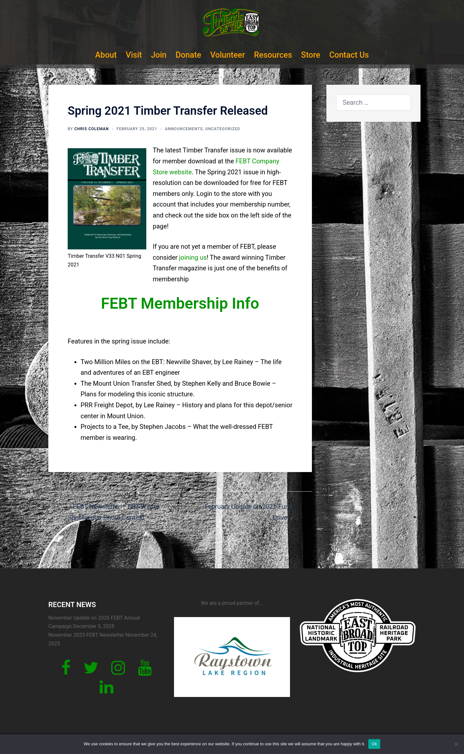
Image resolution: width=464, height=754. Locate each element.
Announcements (184, 129)
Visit (134, 55)
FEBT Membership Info (180, 303)
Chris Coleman (91, 129)
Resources (273, 55)
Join (158, 55)
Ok (374, 743)
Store (310, 55)
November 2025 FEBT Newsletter (86, 635)
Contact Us (349, 55)
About (106, 55)
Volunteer (227, 55)
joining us (193, 257)
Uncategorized (222, 129)
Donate (188, 55)
